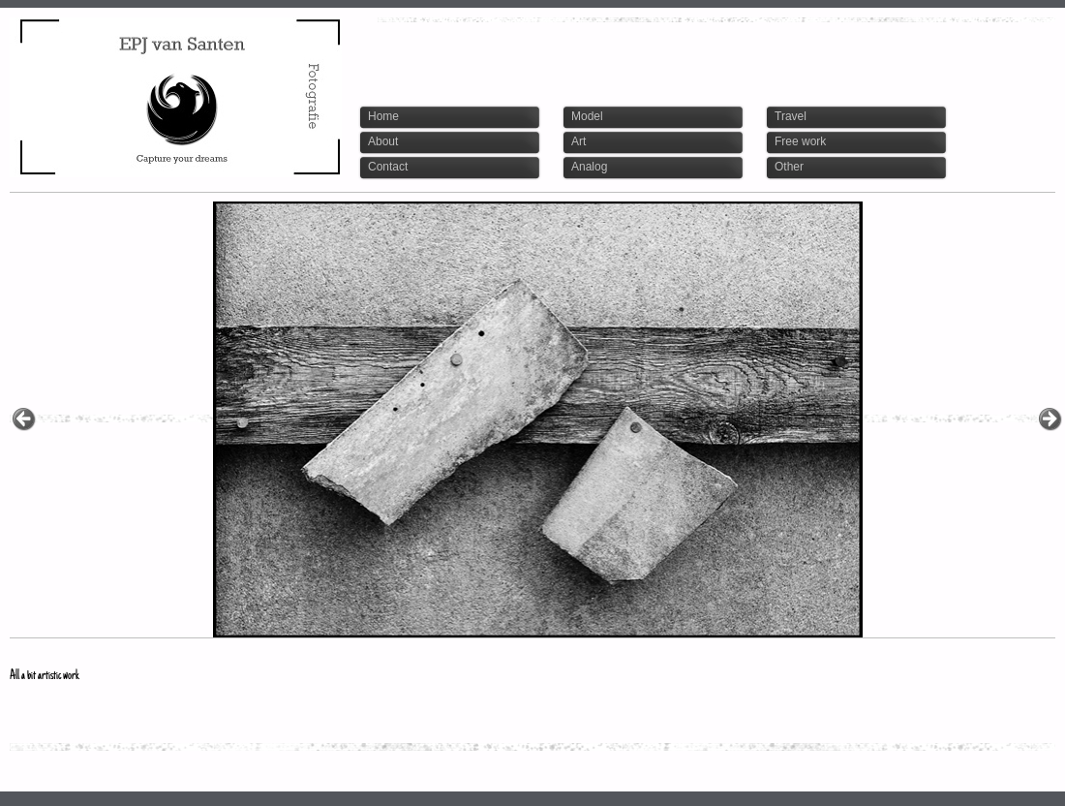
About (383, 141)
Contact (388, 166)
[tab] (454, 117)
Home (383, 116)
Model (587, 116)
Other (789, 166)
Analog (589, 166)
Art (578, 141)
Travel (790, 116)
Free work (800, 141)
